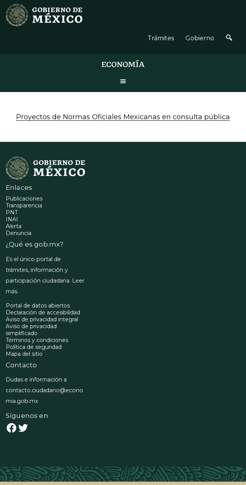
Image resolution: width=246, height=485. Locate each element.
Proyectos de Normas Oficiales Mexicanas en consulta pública (123, 117)
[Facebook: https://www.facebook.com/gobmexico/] (11, 428)
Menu (123, 81)
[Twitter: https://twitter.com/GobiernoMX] (23, 428)
